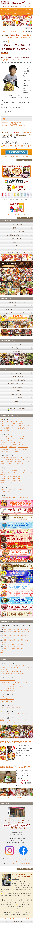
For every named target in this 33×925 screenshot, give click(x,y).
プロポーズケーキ (5, 451)
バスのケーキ (16, 476)
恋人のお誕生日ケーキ (6, 430)
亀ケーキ (16, 722)
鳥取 (9, 644)
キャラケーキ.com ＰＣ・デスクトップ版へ (16, 918)
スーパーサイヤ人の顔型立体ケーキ (11, 122)
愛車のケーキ (16, 478)
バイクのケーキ (5, 483)
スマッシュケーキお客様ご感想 (16, 796)
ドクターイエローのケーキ (19, 472)
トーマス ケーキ (5, 707)
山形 (22, 629)
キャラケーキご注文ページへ (16, 146)
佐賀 (9, 648)
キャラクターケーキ (16, 238)
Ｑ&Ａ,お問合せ (27, 13)
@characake (14, 859)
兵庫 (13, 640)
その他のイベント (17, 451)
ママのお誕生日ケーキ (21, 428)
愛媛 (13, 646)
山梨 (5, 636)
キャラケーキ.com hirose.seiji (21, 863)
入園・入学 (3, 447)
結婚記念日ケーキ (5, 445)
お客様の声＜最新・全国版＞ (16, 383)
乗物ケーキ (3, 470)
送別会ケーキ (26, 445)
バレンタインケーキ (18, 438)
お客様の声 (17, 13)
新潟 (9, 636)
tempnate (25, 914)
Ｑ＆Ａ (16, 401)
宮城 (13, 629)
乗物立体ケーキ (5, 491)
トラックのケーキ (5, 476)
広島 (18, 644)
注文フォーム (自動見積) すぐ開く (16, 214)
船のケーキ (14, 483)
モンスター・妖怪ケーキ (7, 690)
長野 (13, 636)
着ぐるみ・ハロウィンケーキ (16, 252)
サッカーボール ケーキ (7, 713)
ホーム (6, 900)
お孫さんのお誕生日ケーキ (8, 426)
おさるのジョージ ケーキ (18, 673)
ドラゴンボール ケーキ (7, 688)
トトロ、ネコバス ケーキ (7, 680)
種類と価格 (17, 9)
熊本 (18, 648)
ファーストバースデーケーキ (8, 665)
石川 (7, 638)
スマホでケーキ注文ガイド (16, 409)
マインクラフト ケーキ (7, 699)
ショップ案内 (16, 390)
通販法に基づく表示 (16, 394)
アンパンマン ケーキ (25, 665)
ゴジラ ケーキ (19, 686)
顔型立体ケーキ (19, 59)
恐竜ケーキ (20, 464)
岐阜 (22, 636)
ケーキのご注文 (16, 397)
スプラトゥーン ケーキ (7, 697)
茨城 (23, 631)
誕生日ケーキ (16, 228)
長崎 (13, 648)
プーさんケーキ (5, 673)
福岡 (5, 648)
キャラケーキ (4, 457)
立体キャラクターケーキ (16, 348)
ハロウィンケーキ (19, 436)
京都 (18, 640)
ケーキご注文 (5, 13)
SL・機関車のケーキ (15, 470)
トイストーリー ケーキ (18, 684)
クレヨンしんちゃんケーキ (23, 682)
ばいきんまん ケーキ (6, 667)
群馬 (3, 633)
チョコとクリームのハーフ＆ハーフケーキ (16, 309)
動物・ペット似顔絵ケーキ (8, 461)
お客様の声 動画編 (5, 497)
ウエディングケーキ (6, 436)
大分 (22, 648)
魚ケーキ (9, 722)
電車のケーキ (26, 470)
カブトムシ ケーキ (14, 720)
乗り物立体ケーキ (16, 351)
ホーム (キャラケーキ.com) (16, 373)
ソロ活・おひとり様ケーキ (16, 231)
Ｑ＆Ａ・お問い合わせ (14, 906)
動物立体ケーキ (23, 489)
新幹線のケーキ (5, 472)
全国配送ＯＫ (27, 9)
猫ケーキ (23, 720)
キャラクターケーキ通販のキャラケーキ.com (13, 31)
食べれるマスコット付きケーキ (16, 249)
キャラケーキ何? (5, 9)
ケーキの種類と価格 (16, 224)
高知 (18, 646)
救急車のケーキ (5, 480)
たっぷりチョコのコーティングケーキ (17, 313)
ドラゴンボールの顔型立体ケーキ (10, 124)
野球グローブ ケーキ (21, 713)
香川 (9, 646)
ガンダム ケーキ (5, 684)
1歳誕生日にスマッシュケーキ (16, 302)
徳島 (5, 646)
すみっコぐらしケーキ (6, 682)
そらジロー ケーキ (17, 671)
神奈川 (10, 631)
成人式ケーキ (16, 445)
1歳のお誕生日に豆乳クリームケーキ (16, 235)
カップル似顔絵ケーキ (6, 459)
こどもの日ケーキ (5, 449)
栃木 (28, 631)
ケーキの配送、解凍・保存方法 (16, 380)
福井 (12, 638)
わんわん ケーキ (5, 671)
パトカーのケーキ (5, 478)
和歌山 (4, 642)
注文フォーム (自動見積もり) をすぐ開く (16, 156)
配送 (7, 902)
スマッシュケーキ (5, 423)
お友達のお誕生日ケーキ (25, 426)
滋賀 (22, 640)
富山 (3, 638)
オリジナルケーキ (24, 457)
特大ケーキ (12, 464)
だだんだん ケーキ (19, 667)
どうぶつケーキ (16, 344)
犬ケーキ (3, 722)
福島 (26, 629)
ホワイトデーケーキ (6, 440)
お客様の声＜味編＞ (16, 387)
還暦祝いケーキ (5, 442)
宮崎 (26, 648)
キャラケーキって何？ (16, 376)
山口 (22, 644)
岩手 (9, 629)
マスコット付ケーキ (23, 461)
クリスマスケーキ (5, 438)
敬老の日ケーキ (15, 442)
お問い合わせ (16, 405)
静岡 (26, 636)
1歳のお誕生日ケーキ (16, 421)
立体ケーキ (16, 245)
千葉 (19, 631)
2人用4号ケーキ (16, 306)
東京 (5, 631)
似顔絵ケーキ (16, 242)
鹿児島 (4, 650)
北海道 (2, 627)
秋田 (18, 629)
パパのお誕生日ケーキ (6, 428)
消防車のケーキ (15, 480)
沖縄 (1, 652)
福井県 (5, 61)
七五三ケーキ (12, 447)
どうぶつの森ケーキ (6, 701)
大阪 (9, 640)
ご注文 (19, 904)
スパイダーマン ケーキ (7, 686)
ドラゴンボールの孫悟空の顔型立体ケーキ (13, 125)
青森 (5, 629)
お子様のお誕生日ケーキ (8, 59)
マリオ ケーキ (19, 697)
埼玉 (15, 631)
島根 (5, 644)
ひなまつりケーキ (23, 447)
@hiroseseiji (22, 859)
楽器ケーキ (3, 464)
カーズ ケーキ (16, 707)
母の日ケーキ (26, 449)
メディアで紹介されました (20, 497)
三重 (5, 640)
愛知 (18, 636)
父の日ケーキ (16, 449)
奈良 (26, 640)
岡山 (13, 644)
